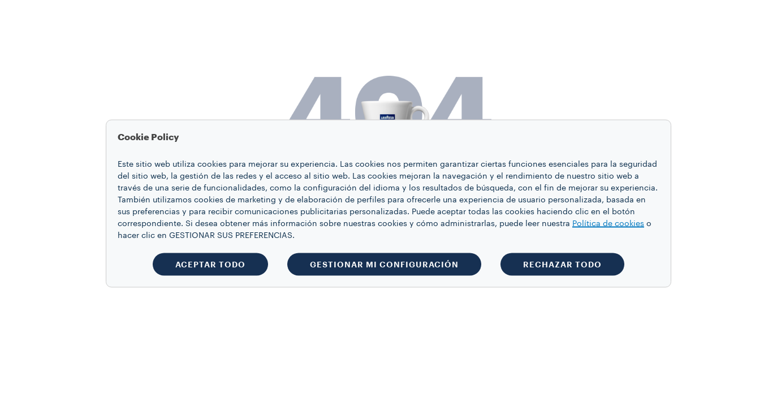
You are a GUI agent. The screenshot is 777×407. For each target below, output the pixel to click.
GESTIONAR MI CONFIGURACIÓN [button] (384, 265)
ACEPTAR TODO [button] (210, 265)
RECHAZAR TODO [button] (562, 265)
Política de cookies (608, 224)
